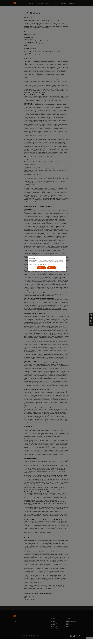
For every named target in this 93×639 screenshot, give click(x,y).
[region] (47, 263)
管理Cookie (41, 267)
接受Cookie (51, 267)
